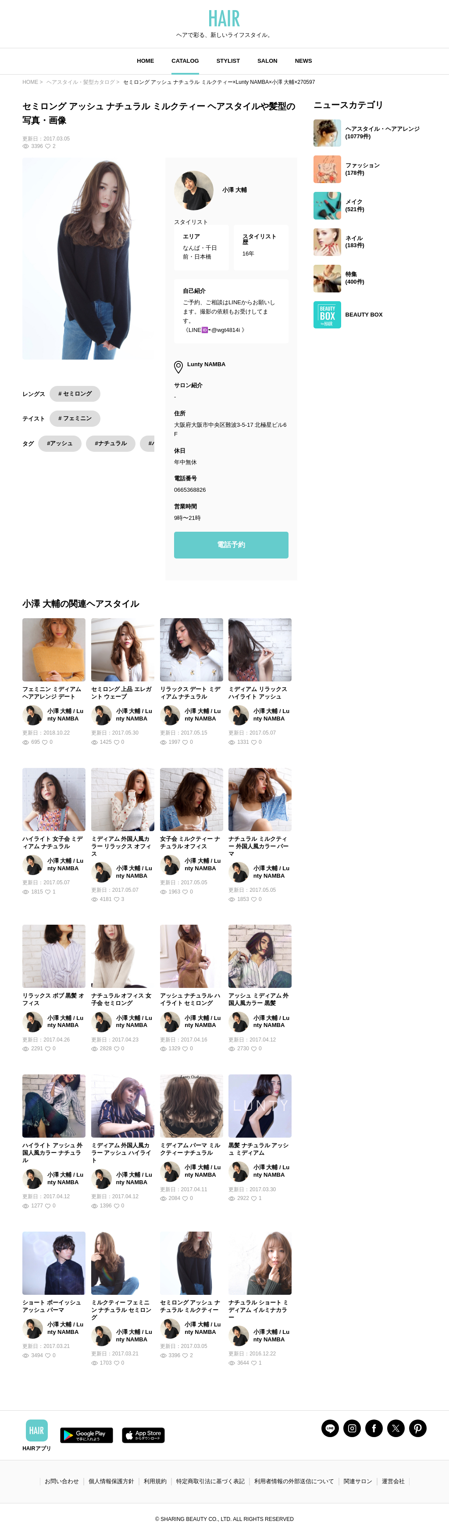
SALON (267, 61)
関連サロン (358, 1481)
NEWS (303, 61)
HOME (145, 61)
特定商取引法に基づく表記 (210, 1481)
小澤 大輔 (234, 190)
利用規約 (155, 1481)
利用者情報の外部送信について (294, 1481)
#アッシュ (60, 443)
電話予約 (231, 544)
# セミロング (75, 393)
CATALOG (185, 61)
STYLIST (228, 61)
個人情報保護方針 (111, 1481)
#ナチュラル (110, 443)
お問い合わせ (62, 1481)
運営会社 (393, 1481)
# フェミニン (75, 418)
